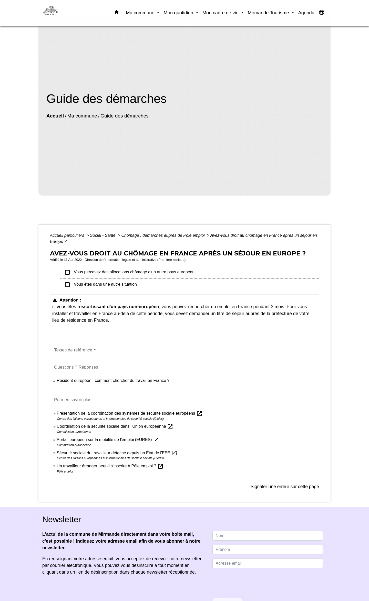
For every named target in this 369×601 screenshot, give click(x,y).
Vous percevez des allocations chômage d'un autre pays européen (129, 272)
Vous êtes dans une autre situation (100, 285)
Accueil (55, 116)
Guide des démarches (124, 116)
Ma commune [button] (141, 12)
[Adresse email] (267, 563)
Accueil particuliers (67, 235)
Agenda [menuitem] (306, 12)
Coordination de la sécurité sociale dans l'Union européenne (115, 426)
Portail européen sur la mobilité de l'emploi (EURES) (108, 439)
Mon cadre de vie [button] (221, 12)
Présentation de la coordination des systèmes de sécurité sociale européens (129, 413)
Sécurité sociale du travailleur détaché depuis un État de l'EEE (117, 453)
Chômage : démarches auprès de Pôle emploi (163, 235)
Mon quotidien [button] (178, 12)
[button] (116, 13)
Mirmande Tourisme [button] (269, 12)
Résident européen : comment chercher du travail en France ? (113, 380)
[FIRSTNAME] (267, 549)
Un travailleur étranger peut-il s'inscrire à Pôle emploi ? (110, 466)
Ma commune (82, 116)
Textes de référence (73, 350)
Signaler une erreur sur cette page (285, 486)
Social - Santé (103, 235)
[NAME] (267, 536)
